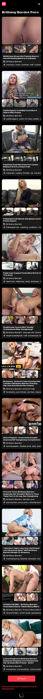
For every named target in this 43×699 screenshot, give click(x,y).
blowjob (32, 559)
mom (17, 65)
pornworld (11, 502)
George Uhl (28, 332)
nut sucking (23, 669)
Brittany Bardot (14, 62)
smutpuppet (12, 446)
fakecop (20, 281)
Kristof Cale (29, 389)
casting (24, 227)
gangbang (36, 613)
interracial (25, 613)
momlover (11, 669)
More (21, 678)
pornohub (21, 392)
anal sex (35, 281)
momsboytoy (12, 559)
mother (25, 65)
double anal (25, 446)
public (36, 119)
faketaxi (10, 173)
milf (31, 65)
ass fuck (10, 281)
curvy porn (23, 502)
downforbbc (12, 613)
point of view (25, 119)
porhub (30, 392)
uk (32, 173)
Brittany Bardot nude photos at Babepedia (19, 687)
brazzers (10, 392)
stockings (33, 336)
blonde (23, 559)
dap (34, 446)
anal (27, 281)
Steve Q (39, 332)
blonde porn (35, 502)
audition (33, 227)
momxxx (10, 65)
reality (19, 173)
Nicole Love (28, 499)
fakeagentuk (12, 227)
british (26, 173)
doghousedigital (14, 336)
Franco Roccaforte (32, 610)
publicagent (12, 119)
